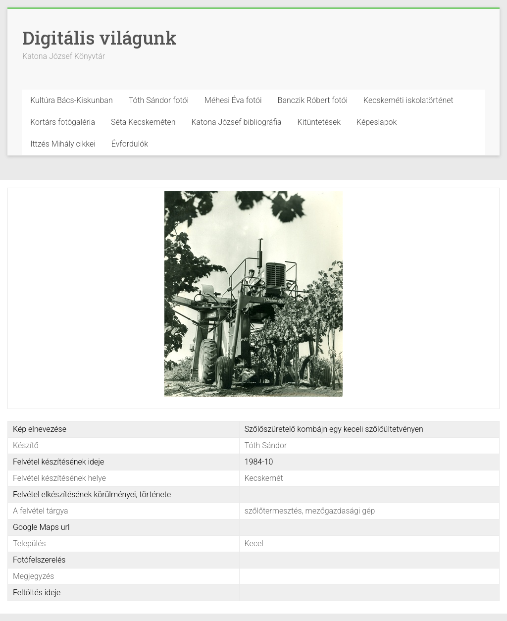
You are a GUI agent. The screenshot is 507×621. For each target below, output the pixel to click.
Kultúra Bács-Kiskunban (71, 100)
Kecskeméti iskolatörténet (408, 100)
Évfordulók (129, 144)
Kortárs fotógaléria (62, 122)
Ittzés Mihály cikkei (63, 144)
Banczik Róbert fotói (313, 100)
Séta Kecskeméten (143, 122)
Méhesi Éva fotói (233, 100)
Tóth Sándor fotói (159, 100)
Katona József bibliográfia (237, 122)
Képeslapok (376, 122)
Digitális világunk (99, 38)
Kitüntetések (319, 122)
